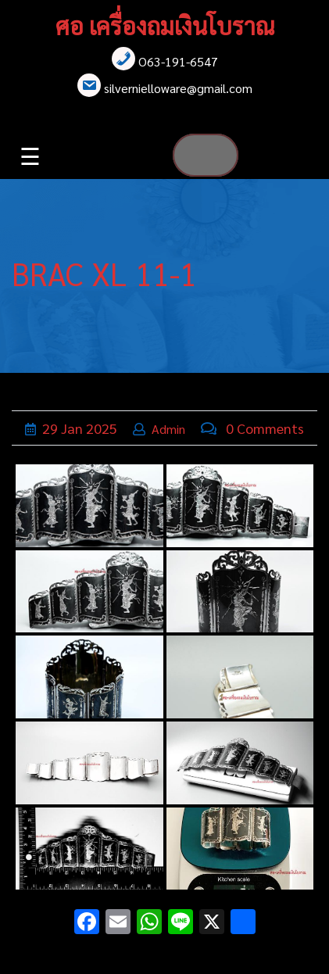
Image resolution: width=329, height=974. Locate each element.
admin (168, 429)
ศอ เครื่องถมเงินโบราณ (164, 25)
